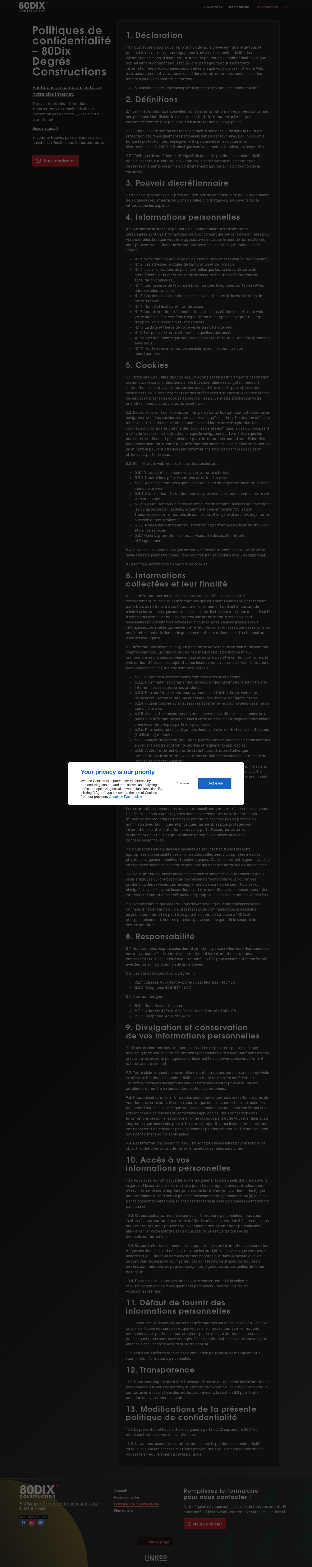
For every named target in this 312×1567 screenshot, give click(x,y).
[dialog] (156, 783)
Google (114, 797)
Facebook (131, 797)
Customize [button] (183, 783)
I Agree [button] (214, 783)
